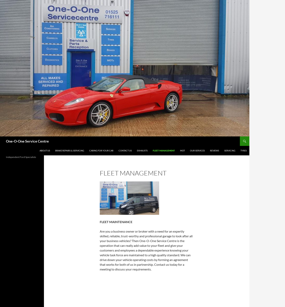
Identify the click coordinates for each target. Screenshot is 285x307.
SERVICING (229, 150)
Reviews (214, 150)
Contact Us (125, 150)
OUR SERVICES (197, 150)
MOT (182, 150)
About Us (45, 150)
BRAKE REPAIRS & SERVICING (69, 150)
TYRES (243, 150)
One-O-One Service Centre (27, 141)
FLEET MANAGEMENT (164, 150)
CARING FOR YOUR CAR (101, 150)
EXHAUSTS (142, 150)
